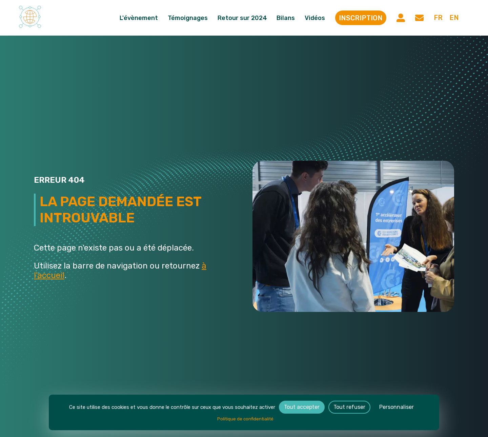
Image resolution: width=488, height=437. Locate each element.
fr (437, 18)
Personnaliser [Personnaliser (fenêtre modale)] (396, 407)
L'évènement (142, 18)
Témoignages (191, 18)
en (454, 18)
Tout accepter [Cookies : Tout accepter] (302, 407)
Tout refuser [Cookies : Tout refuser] (349, 407)
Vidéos (318, 18)
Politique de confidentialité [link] (245, 418)
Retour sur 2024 (245, 18)
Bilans (289, 18)
